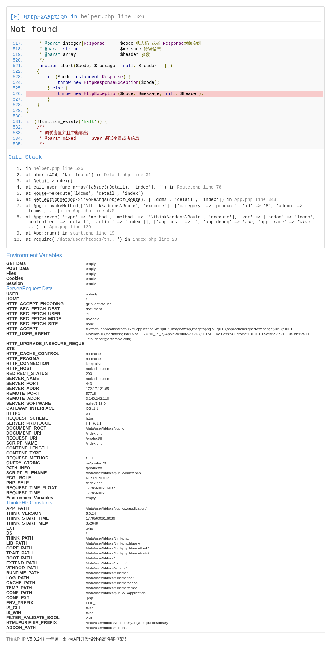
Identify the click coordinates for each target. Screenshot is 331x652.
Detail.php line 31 (127, 174)
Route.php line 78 (199, 187)
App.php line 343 (255, 199)
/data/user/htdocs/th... (87, 239)
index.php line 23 (155, 239)
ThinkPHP (16, 638)
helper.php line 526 (112, 17)
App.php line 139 (70, 227)
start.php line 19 (92, 233)
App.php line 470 (93, 210)
